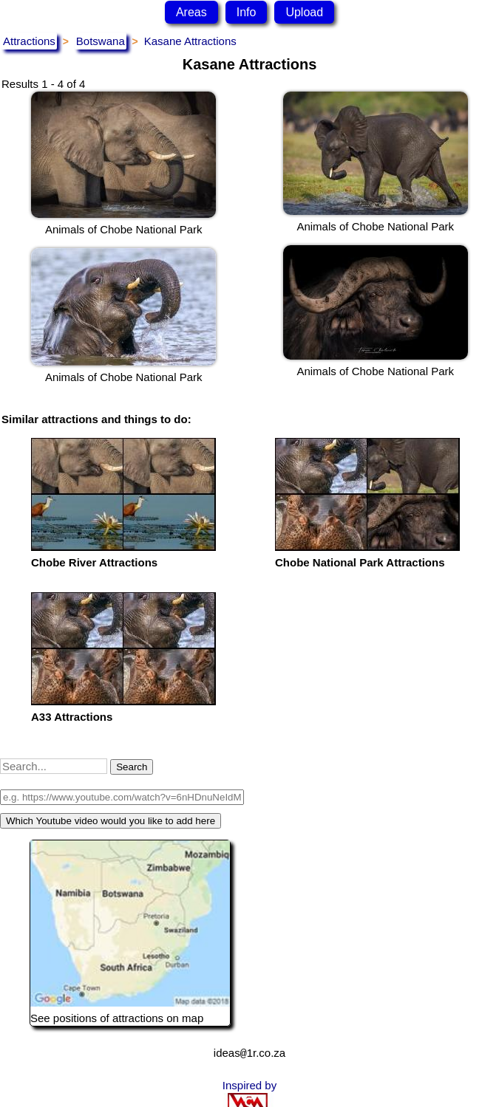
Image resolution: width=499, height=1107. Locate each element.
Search (131, 766)
